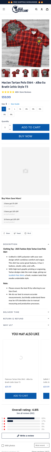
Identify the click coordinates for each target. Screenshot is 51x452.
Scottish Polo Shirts (16, 275)
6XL (11, 114)
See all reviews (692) (25, 337)
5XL (4, 114)
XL (20, 109)
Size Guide (15, 104)
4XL (40, 109)
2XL (26, 109)
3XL (33, 109)
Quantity (5, 121)
